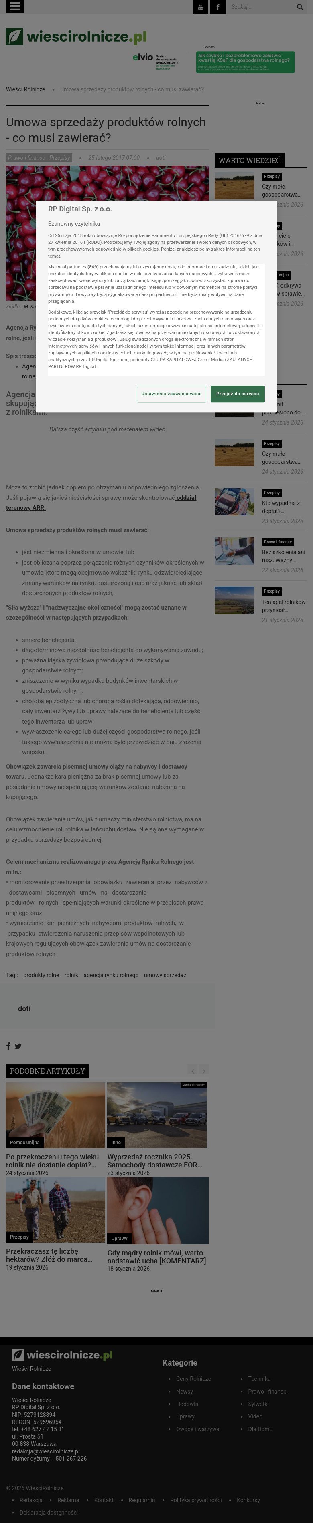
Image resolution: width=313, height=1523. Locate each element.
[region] (156, 307)
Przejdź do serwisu (237, 394)
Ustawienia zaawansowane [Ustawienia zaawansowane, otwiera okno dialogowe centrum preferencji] (171, 394)
